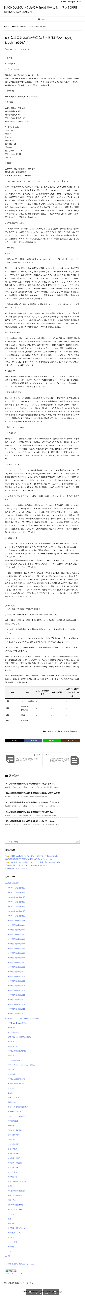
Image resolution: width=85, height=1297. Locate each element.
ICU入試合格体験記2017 (16, 930)
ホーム (7, 26)
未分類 (7, 1256)
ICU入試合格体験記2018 (16, 925)
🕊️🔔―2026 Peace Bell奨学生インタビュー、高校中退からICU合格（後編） (32, 856)
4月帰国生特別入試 (14, 1111)
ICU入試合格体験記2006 (16, 981)
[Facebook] (33, 740)
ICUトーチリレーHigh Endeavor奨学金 (21, 1065)
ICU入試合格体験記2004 (16, 990)
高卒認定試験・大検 (15, 1209)
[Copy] (70, 740)
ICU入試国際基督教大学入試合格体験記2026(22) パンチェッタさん (28, 859)
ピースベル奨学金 (14, 1060)
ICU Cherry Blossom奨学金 (17, 1023)
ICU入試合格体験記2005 (16, 986)
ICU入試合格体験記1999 (16, 1014)
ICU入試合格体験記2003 (16, 995)
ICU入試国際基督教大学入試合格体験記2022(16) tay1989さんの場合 (33, 793)
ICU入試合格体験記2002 (16, 1000)
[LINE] (52, 740)
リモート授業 (12, 1242)
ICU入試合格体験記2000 (16, 1009)
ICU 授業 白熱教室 (15, 1163)
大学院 (10, 1186)
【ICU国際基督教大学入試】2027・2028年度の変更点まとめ (26, 865)
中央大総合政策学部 (15, 1195)
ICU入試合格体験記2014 (16, 944)
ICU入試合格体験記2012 (16, 953)
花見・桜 (11, 1088)
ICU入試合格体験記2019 (16, 920)
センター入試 (12, 1172)
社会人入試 (12, 1139)
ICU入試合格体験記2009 (16, 967)
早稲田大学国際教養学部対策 (18, 1107)
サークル (11, 1214)
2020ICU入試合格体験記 (16, 916)
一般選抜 (11, 1056)
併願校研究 (12, 1200)
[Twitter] (14, 740)
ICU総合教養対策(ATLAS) (17, 1051)
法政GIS (11, 1223)
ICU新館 (11, 1247)
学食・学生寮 (12, 1149)
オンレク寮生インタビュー (17, 1181)
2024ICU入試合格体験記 (16, 897)
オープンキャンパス (15, 1097)
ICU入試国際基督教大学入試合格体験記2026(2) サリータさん (30, 821)
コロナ (10, 1251)
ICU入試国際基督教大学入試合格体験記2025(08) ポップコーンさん (32, 802)
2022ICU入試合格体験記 (16, 906)
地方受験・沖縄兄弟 (15, 1158)
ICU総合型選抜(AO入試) (16, 1079)
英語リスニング (13, 1046)
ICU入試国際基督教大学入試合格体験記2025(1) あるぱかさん (30, 784)
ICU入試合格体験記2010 (16, 962)
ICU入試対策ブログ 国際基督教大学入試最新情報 (22, 1018)
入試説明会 (12, 1102)
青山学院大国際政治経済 (16, 1191)
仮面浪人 (11, 1093)
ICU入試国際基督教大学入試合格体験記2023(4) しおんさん (29, 812)
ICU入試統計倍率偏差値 (16, 1083)
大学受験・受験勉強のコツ (17, 1228)
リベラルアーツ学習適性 (16, 1116)
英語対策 (11, 1042)
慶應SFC (11, 1219)
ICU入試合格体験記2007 (16, 976)
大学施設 (11, 1237)
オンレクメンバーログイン (14, 1273)
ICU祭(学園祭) (13, 1121)
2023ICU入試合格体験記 (16, 902)
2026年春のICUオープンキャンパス (17, 868)
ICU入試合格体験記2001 (16, 1004)
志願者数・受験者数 (15, 1130)
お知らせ (11, 1069)
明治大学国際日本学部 (15, 1205)
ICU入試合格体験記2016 (16, 934)
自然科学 (11, 1125)
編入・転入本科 (13, 1167)
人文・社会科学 (13, 1032)
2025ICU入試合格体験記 (39, 26)
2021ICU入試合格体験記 (16, 911)
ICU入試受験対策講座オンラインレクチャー (19, 1283)
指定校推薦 (12, 1074)
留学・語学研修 (13, 1135)
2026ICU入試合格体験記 (16, 888)
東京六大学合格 (13, 1153)
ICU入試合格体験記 (20, 26)
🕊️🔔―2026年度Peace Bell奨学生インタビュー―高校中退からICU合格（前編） (33, 862)
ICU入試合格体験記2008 (16, 972)
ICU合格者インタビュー (16, 1233)
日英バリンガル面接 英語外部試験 (20, 1037)
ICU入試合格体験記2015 (16, 939)
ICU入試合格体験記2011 (16, 958)
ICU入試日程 (12, 1177)
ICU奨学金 (11, 1028)
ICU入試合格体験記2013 (16, 948)
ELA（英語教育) (13, 1144)
